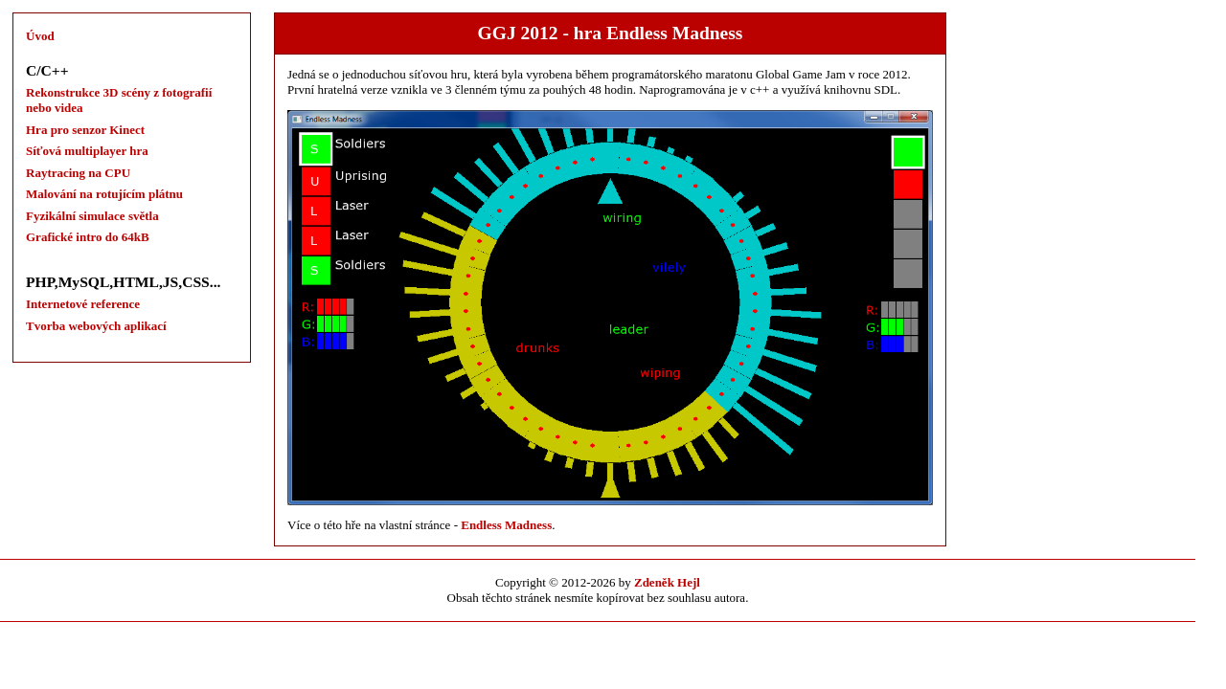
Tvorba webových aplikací (96, 326)
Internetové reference (83, 304)
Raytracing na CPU (78, 173)
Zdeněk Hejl (667, 582)
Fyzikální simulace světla (92, 216)
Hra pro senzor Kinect (85, 129)
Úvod (40, 36)
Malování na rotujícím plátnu (104, 194)
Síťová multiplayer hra (87, 151)
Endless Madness (506, 525)
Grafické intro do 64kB (87, 237)
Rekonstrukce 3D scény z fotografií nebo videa (119, 100)
